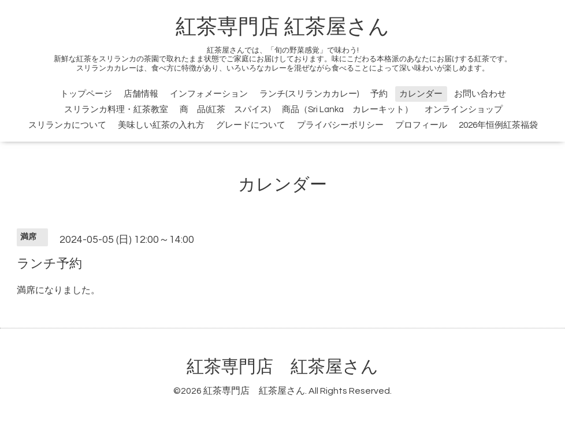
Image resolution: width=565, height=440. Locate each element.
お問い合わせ (480, 94)
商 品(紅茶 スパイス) (225, 109)
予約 (379, 94)
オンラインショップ (464, 109)
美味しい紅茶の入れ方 (161, 125)
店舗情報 (141, 94)
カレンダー (421, 94)
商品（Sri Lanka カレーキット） (347, 109)
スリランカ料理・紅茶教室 (116, 109)
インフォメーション (209, 94)
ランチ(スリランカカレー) (309, 94)
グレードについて (250, 125)
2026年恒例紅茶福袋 (498, 125)
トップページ (86, 94)
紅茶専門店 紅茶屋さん (282, 27)
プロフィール (421, 125)
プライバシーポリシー (340, 125)
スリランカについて (67, 125)
